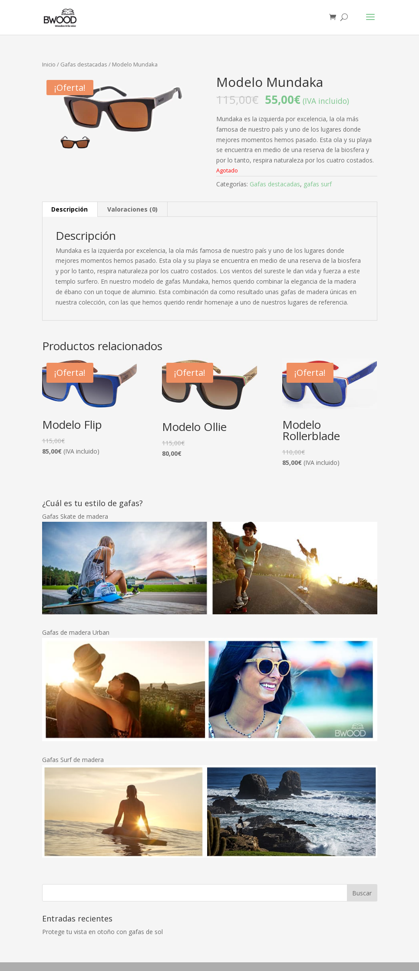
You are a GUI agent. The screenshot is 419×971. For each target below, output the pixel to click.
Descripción (69, 209)
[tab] (70, 209)
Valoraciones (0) (132, 209)
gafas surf (318, 184)
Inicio (49, 64)
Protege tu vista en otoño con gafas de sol (102, 932)
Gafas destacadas (83, 64)
